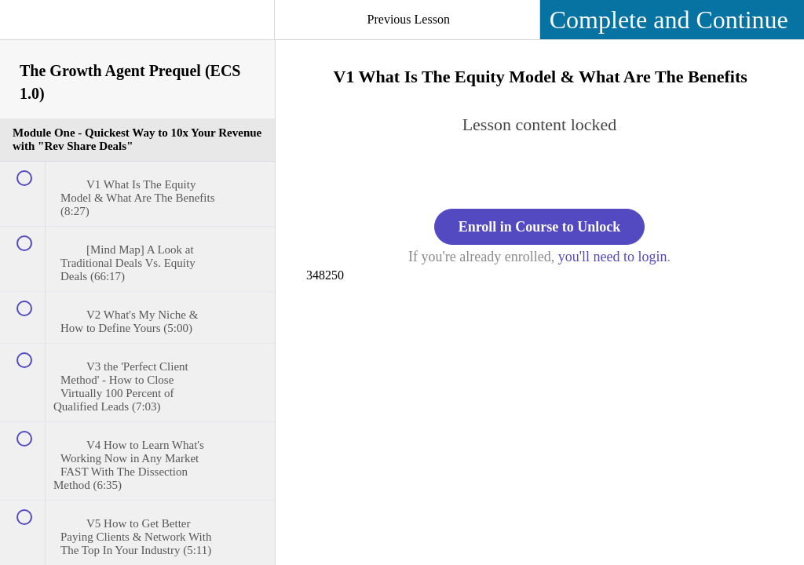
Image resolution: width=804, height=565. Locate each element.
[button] (27, 27)
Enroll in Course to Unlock (540, 227)
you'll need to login (612, 256)
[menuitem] (137, 35)
